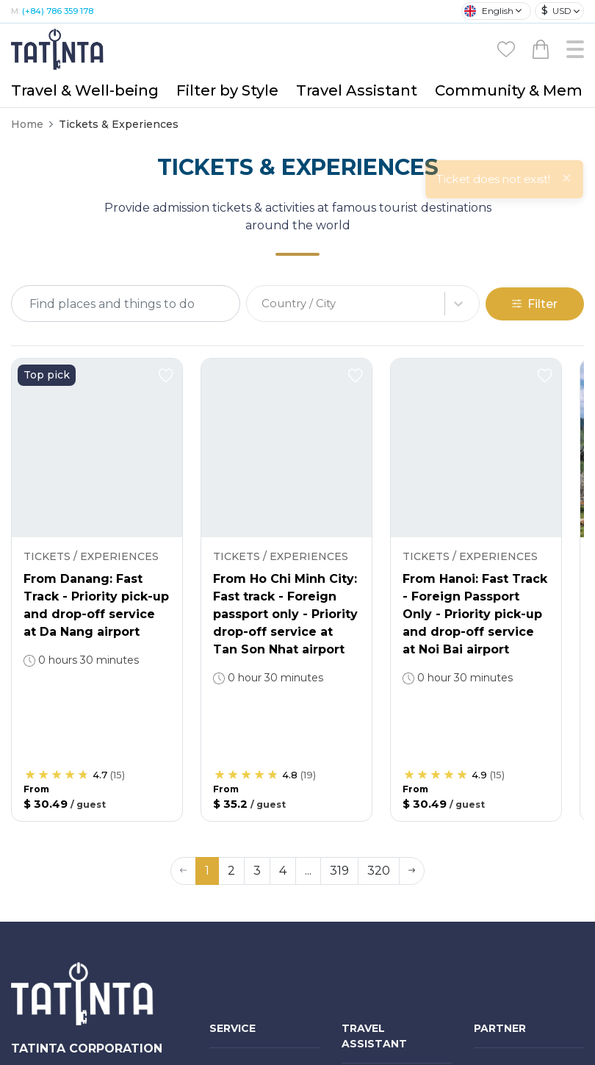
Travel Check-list (383, 959)
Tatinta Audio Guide (392, 985)
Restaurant (237, 985)
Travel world (372, 879)
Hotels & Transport (256, 958)
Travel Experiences (389, 932)
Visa (219, 1011)
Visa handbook (379, 1012)
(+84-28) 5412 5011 (90, 980)
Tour (220, 755)
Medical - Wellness (256, 782)
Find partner (373, 906)
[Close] (566, 25)
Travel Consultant (386, 812)
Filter (535, 154)
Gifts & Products (251, 849)
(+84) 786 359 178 (90, 1000)
